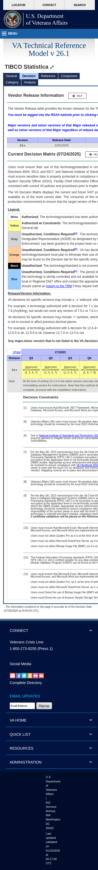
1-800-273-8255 (23, 649)
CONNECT (19, 630)
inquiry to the (59, 286)
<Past (17, 352)
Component (69, 76)
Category (12, 82)
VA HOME (18, 720)
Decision (29, 76)
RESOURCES (21, 748)
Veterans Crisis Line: (27, 642)
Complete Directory (26, 683)
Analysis (30, 82)
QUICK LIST (20, 734)
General (11, 76)
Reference (48, 76)
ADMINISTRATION (26, 762)
